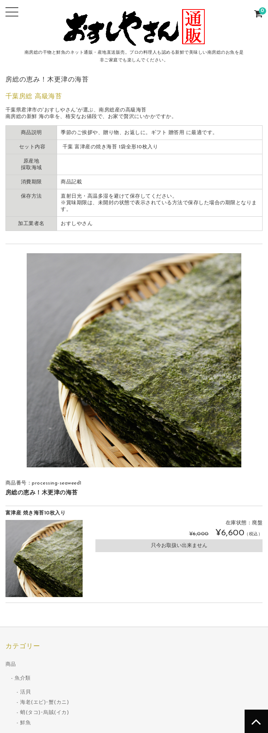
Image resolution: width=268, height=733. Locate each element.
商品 (10, 664)
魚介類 (23, 678)
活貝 (25, 692)
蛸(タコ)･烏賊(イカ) (44, 712)
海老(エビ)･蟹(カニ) (44, 702)
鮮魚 (25, 723)
